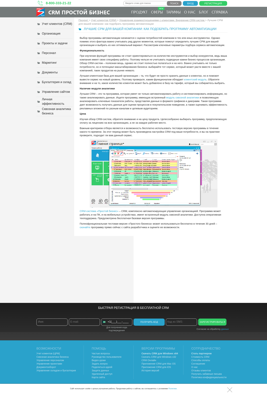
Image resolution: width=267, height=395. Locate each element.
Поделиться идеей (102, 367)
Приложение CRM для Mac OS (159, 363)
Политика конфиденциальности (209, 377)
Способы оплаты (200, 360)
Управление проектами (49, 363)
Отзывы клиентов (201, 370)
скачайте (85, 227)
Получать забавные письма (206, 374)
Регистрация (213, 3)
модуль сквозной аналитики (182, 97)
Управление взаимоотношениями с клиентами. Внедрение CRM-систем (162, 20)
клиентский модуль (195, 79)
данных (225, 329)
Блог (203, 11)
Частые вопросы (101, 353)
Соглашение (198, 363)
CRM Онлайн (149, 360)
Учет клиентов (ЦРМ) (48, 353)
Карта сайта (98, 377)
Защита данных (100, 370)
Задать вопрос (100, 363)
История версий (150, 370)
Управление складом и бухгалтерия (56, 370)
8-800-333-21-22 (58, 3)
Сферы (157, 10)
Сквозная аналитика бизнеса (52, 357)
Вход (190, 3)
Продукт (139, 11)
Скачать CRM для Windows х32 (159, 357)
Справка (220, 11)
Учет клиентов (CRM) (104, 20)
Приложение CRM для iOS (156, 367)
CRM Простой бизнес (79, 12)
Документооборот (46, 367)
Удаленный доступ (102, 374)
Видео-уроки (99, 360)
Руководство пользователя (106, 357)
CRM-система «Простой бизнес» (99, 211)
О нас (189, 11)
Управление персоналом (50, 360)
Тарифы (173, 11)
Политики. (172, 389)
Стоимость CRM (200, 357)
